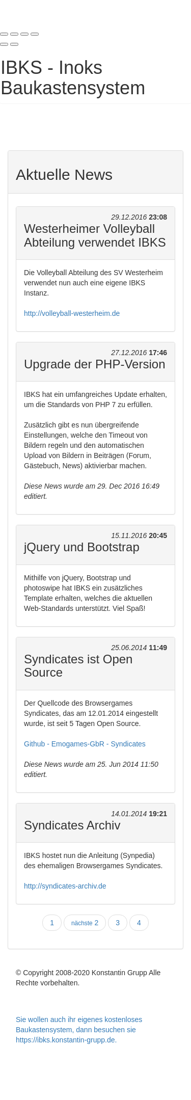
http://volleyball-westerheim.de (72, 313)
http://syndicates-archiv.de (65, 886)
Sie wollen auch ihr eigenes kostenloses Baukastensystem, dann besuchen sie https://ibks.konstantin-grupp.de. (79, 1029)
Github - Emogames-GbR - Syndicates (85, 744)
